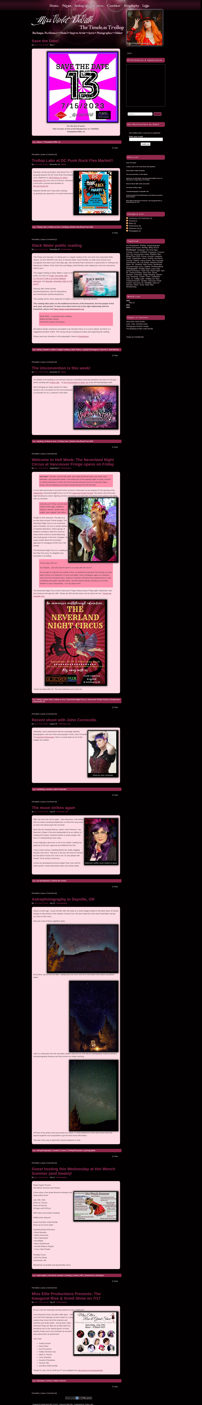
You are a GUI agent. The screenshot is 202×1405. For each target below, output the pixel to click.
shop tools (147, 273)
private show (144, 269)
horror (144, 258)
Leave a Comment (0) (49, 155)
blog (151, 247)
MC (81, 1275)
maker (128, 264)
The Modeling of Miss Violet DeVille (139, 329)
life (138, 262)
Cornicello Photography (44, 737)
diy (131, 254)
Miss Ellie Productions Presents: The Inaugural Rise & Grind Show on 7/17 (66, 1296)
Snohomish (89, 1275)
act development (43, 881)
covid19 (143, 252)
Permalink (35, 155)
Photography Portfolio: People (137, 326)
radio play (145, 271)
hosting (68, 1275)
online (53, 350)
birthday (145, 248)
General (133, 221)
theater (46, 350)
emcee (75, 1275)
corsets (49, 789)
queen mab (47, 700)
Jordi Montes (113, 350)
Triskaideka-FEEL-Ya (52, 142)
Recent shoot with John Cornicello (64, 720)
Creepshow (152, 252)
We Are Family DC (40, 186)
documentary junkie (141, 254)
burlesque (100, 1275)
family (128, 258)
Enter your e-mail (136, 137)
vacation (56, 1151)
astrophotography (44, 1151)
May (130, 303)
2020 (128, 307)
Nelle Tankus (76, 350)
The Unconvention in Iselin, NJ (75, 382)
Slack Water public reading (57, 245)
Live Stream (144, 262)
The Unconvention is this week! (61, 368)
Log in (129, 53)
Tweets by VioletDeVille (135, 337)
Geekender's (38, 493)
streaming (134, 277)
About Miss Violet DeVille (135, 322)
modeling (40, 789)
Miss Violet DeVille (41, 45)
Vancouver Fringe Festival (82, 493)
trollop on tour (54, 227)
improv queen (145, 260)
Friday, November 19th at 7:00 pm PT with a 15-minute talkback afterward (50, 278)
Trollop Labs (42, 227)
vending (65, 227)
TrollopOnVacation (75, 1151)
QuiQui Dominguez (91, 350)
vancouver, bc (39, 701)
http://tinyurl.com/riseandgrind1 (90, 1370)
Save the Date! (45, 41)
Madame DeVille (156, 262)
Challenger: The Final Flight (147, 250)
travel (63, 1151)
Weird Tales (149, 285)
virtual (48, 1381)
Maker (63, 164)
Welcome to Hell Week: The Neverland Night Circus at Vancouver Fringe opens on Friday (73, 462)
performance (157, 266)
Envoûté (150, 256)
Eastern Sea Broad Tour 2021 (81, 227)
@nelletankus (83, 336)
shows (39, 142)
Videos (135, 285)
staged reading (63, 350)
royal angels (41, 1275)
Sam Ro (103, 350)
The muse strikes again (53, 808)
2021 (128, 305)
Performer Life (64, 724)
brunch (63, 1381)
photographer (89, 1151)
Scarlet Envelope (135, 273)
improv (136, 260)
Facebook (158, 256)
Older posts (86, 1398)
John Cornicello (60, 789)
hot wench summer (56, 1275)
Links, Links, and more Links (137, 324)
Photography (62, 903)
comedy (129, 252)
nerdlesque (157, 264)
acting (39, 350)
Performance (66, 249)
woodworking (131, 287)
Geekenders (115, 700)
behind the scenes (59, 881)
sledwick (129, 275)
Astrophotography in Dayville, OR (63, 899)
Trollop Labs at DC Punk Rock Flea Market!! (72, 160)
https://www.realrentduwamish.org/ (69, 309)
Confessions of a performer (140, 218)
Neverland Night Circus (76, 700)
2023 (145, 302)
